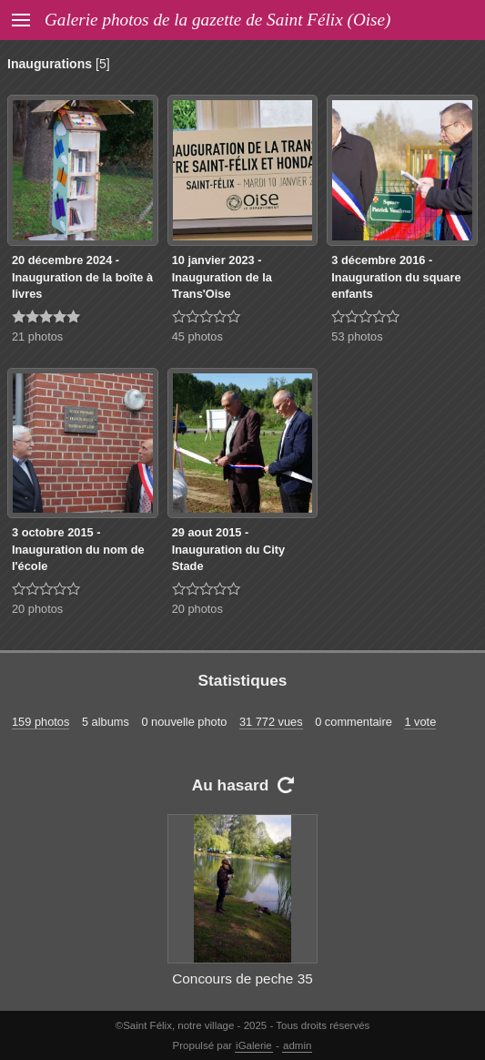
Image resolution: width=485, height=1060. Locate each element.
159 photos (40, 722)
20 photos (37, 609)
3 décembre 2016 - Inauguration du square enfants (395, 277)
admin (297, 1045)
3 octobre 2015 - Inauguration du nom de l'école (78, 549)
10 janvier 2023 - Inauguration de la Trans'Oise (222, 277)
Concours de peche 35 (242, 978)
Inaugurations (49, 63)
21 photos (37, 336)
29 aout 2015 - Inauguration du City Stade (228, 549)
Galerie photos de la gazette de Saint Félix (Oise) (217, 19)
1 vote (420, 722)
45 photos (197, 336)
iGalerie (254, 1045)
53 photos (356, 336)
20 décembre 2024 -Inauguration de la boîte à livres (82, 277)
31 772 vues (271, 722)
